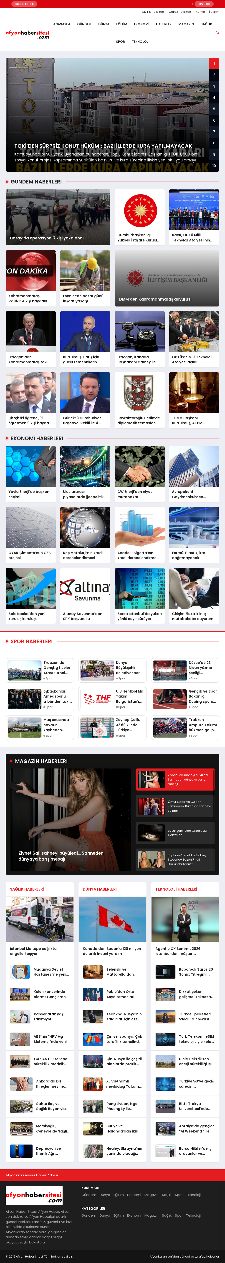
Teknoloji (140, 41)
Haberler (164, 24)
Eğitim (121, 24)
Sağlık (206, 24)
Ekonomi (141, 24)
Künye (200, 12)
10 (214, 165)
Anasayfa (61, 24)
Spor (120, 41)
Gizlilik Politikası (153, 12)
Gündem (84, 24)
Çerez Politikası (180, 12)
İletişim (214, 12)
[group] (112, 115)
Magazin (186, 24)
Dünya (103, 24)
